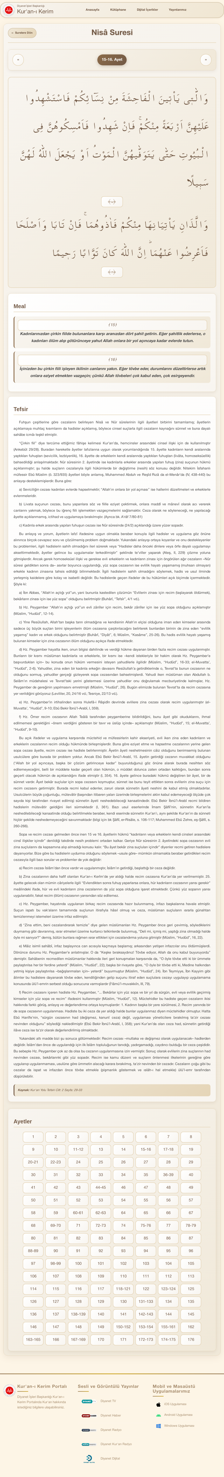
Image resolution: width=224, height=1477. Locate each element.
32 (78, 1176)
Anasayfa (92, 10)
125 (191, 1290)
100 (78, 1265)
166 (55, 1341)
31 (56, 1176)
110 (123, 1277)
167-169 (78, 1341)
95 (168, 1252)
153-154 (145, 1328)
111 (146, 1277)
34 (123, 1176)
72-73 (101, 1227)
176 (191, 1341)
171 (123, 1341)
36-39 (168, 1176)
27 (146, 1163)
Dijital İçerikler (147, 10)
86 (168, 1239)
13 (101, 1150)
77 (168, 1227)
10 (56, 1150)
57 (191, 1201)
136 (33, 1315)
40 (191, 1176)
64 (123, 1214)
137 (55, 1315)
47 (146, 1188)
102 (123, 1265)
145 (191, 1315)
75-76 (146, 1227)
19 (191, 1150)
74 (123, 1227)
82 (78, 1239)
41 (33, 1188)
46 (123, 1188)
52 (78, 1201)
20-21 (33, 1163)
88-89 (33, 1252)
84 (123, 1239)
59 (56, 1214)
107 (55, 1277)
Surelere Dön (24, 33)
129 (101, 1303)
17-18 (168, 1150)
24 (78, 1163)
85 (146, 1239)
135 (191, 1303)
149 (101, 1328)
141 (123, 1315)
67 (191, 1214)
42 (56, 1188)
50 (33, 1201)
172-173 (145, 1341)
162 (191, 1328)
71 (78, 1227)
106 (33, 1277)
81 (56, 1239)
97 (33, 1265)
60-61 (78, 1214)
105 (191, 1265)
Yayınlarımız (177, 10)
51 (56, 1201)
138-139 (78, 1315)
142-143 (145, 1315)
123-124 (168, 1290)
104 (168, 1265)
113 (191, 1277)
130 (123, 1303)
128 (78, 1303)
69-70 (56, 1227)
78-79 (191, 1227)
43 (78, 1188)
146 (33, 1328)
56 (168, 1201)
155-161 (168, 1328)
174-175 (168, 1341)
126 (33, 1303)
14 (123, 1150)
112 (168, 1277)
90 (56, 1252)
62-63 (101, 1214)
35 (146, 1176)
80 (33, 1239)
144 (168, 1315)
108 (78, 1277)
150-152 (123, 1328)
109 (101, 1277)
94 (146, 1252)
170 (101, 1341)
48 (168, 1188)
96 (191, 1252)
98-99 (56, 1265)
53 (101, 1201)
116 (78, 1290)
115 (55, 1290)
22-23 (56, 1163)
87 (191, 1239)
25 (101, 1163)
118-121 (123, 1290)
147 (55, 1328)
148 (78, 1328)
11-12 (78, 1150)
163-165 (33, 1341)
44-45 (101, 1188)
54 (123, 1201)
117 (101, 1290)
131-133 (145, 1303)
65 (146, 1214)
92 (101, 1252)
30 (33, 1176)
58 (33, 1214)
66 (168, 1214)
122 (146, 1290)
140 (101, 1315)
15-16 (146, 1150)
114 (33, 1290)
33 (101, 1176)
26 (123, 1163)
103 (146, 1265)
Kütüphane (118, 10)
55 (146, 1201)
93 (123, 1252)
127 (55, 1303)
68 (33, 1227)
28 (168, 1163)
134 (168, 1303)
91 (78, 1252)
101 (101, 1265)
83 (101, 1239)
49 (191, 1188)
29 (191, 1163)
